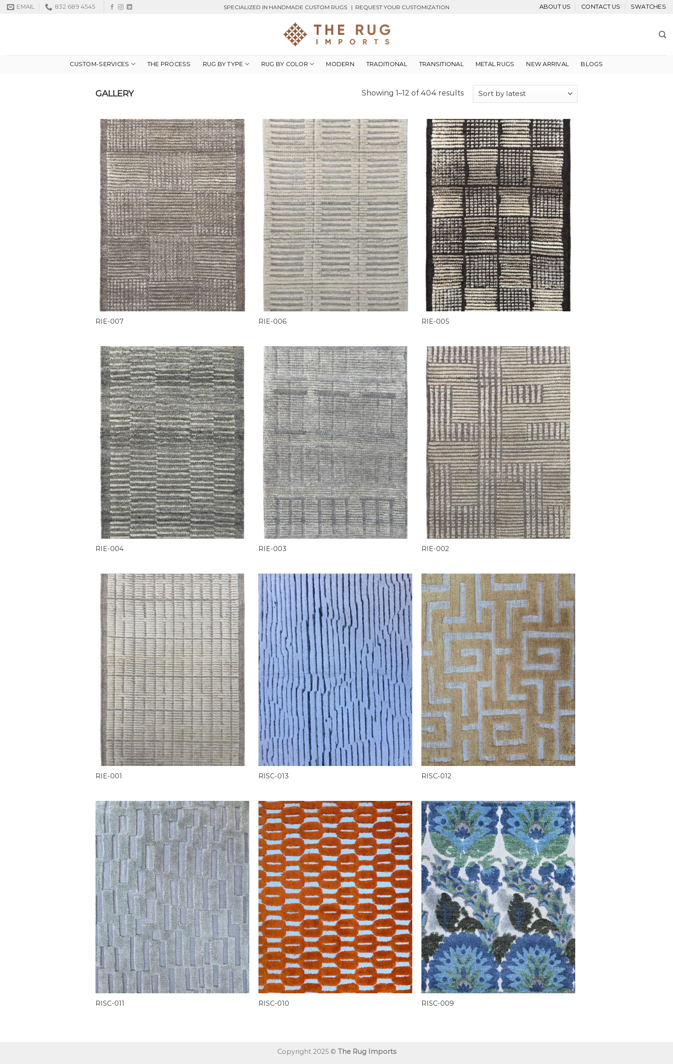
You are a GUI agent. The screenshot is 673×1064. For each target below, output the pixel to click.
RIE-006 (272, 321)
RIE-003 (272, 549)
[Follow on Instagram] (120, 7)
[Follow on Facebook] (112, 7)
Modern (340, 64)
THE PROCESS (169, 64)
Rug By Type (226, 64)
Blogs (592, 64)
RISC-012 (436, 776)
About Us (555, 6)
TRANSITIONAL (441, 64)
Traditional (386, 64)
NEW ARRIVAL (547, 64)
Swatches (648, 6)
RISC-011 (109, 1003)
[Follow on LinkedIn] (129, 7)
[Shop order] (525, 94)
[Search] (662, 35)
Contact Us (601, 6)
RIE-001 (108, 776)
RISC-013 (273, 776)
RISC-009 (437, 1003)
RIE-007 (109, 321)
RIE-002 (435, 549)
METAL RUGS (495, 64)
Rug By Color (287, 64)
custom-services (102, 64)
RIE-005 (435, 321)
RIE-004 (109, 549)
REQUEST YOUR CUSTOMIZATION (402, 7)
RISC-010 (273, 1003)
